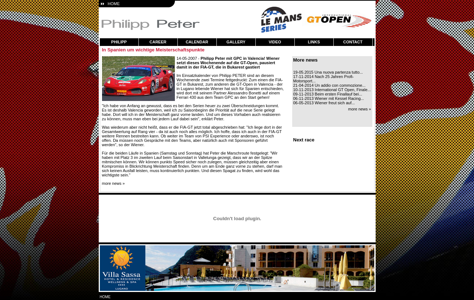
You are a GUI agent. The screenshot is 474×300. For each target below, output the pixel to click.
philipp (119, 42)
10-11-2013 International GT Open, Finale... (332, 89)
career (157, 42)
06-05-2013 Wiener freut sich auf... (324, 103)
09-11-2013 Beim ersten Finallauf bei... (328, 94)
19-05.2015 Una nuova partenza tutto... (328, 72)
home (105, 297)
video (275, 42)
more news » (113, 183)
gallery (235, 42)
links (314, 42)
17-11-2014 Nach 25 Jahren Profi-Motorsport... (323, 78)
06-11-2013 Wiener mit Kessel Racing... (328, 98)
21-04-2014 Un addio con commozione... (329, 85)
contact (353, 42)
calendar (197, 42)
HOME (114, 3)
